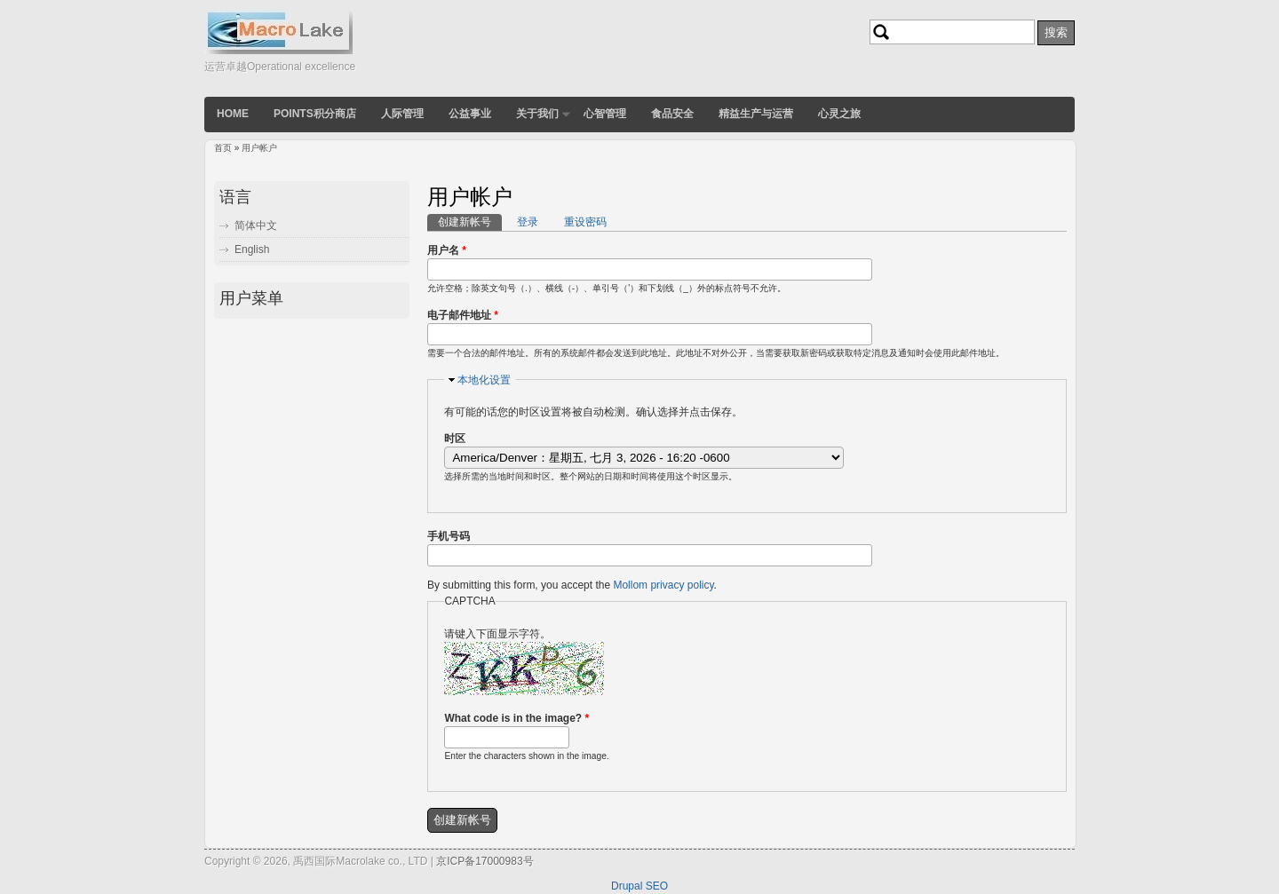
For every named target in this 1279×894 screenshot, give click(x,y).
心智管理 (605, 113)
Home (233, 113)
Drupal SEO (639, 886)
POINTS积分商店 (315, 113)
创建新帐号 (470, 221)
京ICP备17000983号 (484, 861)
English (251, 249)
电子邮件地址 (462, 315)
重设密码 (585, 222)
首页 (223, 148)
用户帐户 (259, 148)
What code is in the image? (516, 718)
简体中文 (255, 225)
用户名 (446, 250)
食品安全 (672, 113)
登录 (527, 222)
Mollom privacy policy (663, 585)
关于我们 (537, 113)
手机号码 (448, 536)
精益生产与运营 (756, 113)
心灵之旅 (839, 113)
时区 (454, 438)
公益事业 (470, 113)
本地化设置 (484, 380)
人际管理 (402, 113)
